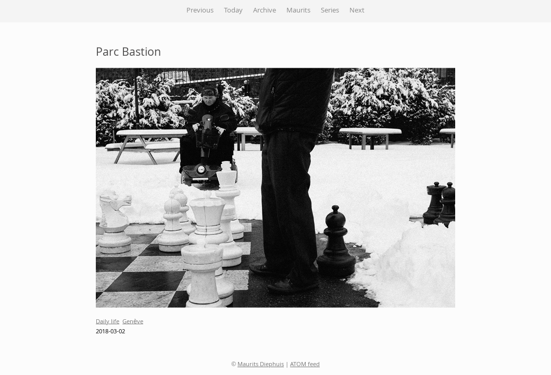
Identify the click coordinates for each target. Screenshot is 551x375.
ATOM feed (305, 365)
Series (330, 11)
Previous (200, 11)
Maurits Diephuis (260, 365)
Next (357, 11)
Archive (264, 11)
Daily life (107, 322)
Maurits (298, 11)
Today (233, 11)
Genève (132, 322)
